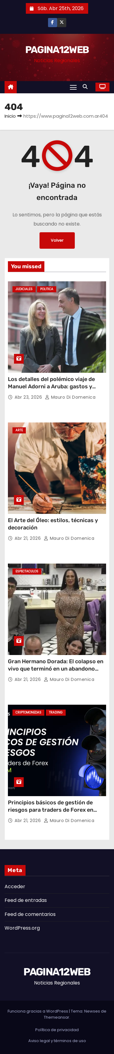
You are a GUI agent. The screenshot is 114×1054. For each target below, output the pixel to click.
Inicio (10, 116)
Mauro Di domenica (70, 397)
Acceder (15, 886)
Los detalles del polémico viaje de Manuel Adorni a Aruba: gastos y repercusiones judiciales (51, 386)
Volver (57, 240)
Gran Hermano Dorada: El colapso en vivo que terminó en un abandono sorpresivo (55, 668)
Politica (46, 289)
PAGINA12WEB (57, 49)
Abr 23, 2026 (29, 397)
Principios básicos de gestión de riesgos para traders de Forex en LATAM (50, 810)
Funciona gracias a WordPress (38, 1011)
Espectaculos (27, 571)
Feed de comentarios (30, 914)
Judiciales (24, 289)
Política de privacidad (57, 1030)
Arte (19, 430)
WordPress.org (22, 927)
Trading (56, 712)
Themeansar (56, 1017)
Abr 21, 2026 (28, 538)
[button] (87, 86)
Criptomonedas (28, 712)
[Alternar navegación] (73, 87)
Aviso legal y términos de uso (57, 1041)
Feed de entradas (26, 900)
